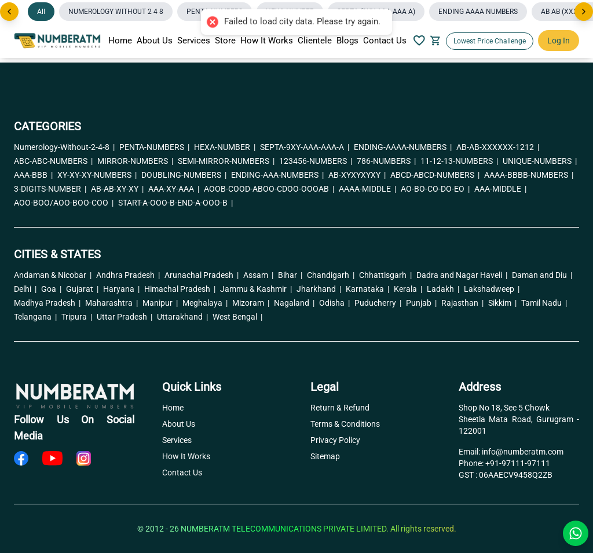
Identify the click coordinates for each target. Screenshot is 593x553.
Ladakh (443, 289)
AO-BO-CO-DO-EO (435, 189)
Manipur (160, 303)
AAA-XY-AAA (173, 189)
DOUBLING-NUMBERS (183, 175)
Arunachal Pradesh (201, 275)
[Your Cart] (435, 40)
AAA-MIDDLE (500, 189)
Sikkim (502, 303)
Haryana (121, 289)
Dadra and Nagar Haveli (461, 275)
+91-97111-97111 (517, 463)
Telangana (35, 317)
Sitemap (325, 456)
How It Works (266, 40)
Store (225, 40)
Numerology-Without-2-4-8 (64, 147)
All (41, 12)
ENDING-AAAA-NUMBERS (403, 147)
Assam (258, 275)
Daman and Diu (542, 275)
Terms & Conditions (345, 424)
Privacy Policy (335, 440)
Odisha (334, 303)
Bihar (290, 275)
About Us (155, 40)
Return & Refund (339, 407)
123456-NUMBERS (315, 161)
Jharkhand (318, 289)
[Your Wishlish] (419, 40)
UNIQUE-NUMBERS (540, 161)
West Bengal (237, 317)
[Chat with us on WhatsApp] (575, 533)
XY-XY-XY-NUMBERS (97, 175)
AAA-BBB (33, 175)
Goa (51, 289)
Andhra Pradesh (128, 275)
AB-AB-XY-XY (117, 189)
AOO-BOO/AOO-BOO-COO (64, 202)
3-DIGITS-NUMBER (50, 189)
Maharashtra (111, 303)
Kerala (408, 289)
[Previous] (9, 11)
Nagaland (294, 303)
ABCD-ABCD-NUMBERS (434, 175)
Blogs (347, 40)
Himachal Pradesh (179, 289)
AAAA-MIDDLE (367, 189)
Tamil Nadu (544, 303)
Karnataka (367, 289)
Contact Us (385, 40)
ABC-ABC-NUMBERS (53, 161)
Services (193, 40)
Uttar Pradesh (124, 317)
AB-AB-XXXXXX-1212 (497, 147)
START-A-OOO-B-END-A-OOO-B (175, 202)
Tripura (76, 317)
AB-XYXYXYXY (357, 175)
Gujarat (82, 289)
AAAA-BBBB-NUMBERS (528, 175)
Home (120, 40)
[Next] (583, 11)
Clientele (315, 40)
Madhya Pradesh (47, 303)
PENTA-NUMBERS (154, 147)
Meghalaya (205, 303)
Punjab (421, 303)
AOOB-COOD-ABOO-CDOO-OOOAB (269, 189)
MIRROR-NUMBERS (135, 161)
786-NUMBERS (386, 161)
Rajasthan (462, 303)
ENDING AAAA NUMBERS (478, 12)
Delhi (25, 289)
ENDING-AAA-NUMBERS (277, 175)
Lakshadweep (491, 289)
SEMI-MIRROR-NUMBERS (226, 161)
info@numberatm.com (522, 451)
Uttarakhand (182, 317)
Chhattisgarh (385, 275)
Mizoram (250, 303)
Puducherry (377, 303)
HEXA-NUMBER (224, 147)
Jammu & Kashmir (256, 289)
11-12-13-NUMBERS (459, 161)
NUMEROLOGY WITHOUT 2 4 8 (115, 12)
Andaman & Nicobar (52, 275)
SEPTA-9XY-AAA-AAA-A (304, 147)
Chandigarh (330, 275)
